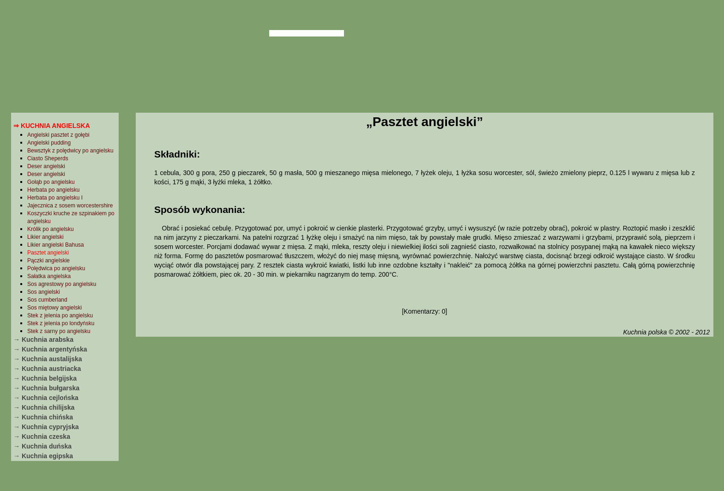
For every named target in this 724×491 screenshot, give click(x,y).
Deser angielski (46, 166)
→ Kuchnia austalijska (47, 359)
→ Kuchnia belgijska (45, 378)
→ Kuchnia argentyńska (50, 349)
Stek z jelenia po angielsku (60, 315)
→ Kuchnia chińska (43, 417)
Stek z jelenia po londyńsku (60, 323)
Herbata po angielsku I (55, 197)
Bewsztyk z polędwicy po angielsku (70, 150)
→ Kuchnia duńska (42, 446)
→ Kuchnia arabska (43, 339)
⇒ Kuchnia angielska (51, 125)
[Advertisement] (424, 412)
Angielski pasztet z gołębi (58, 135)
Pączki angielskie (48, 260)
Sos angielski (43, 292)
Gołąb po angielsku (51, 182)
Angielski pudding (49, 142)
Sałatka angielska (49, 276)
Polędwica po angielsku (56, 268)
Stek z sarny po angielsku (58, 331)
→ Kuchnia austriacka (47, 368)
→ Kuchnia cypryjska (46, 426)
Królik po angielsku (50, 229)
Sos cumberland (47, 300)
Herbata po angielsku (53, 190)
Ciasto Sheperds (47, 158)
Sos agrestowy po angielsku (61, 284)
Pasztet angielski (48, 252)
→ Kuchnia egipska (43, 456)
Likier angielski (45, 237)
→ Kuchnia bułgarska (46, 388)
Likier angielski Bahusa (55, 245)
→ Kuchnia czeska (41, 436)
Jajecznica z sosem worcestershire (70, 205)
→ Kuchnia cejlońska (45, 397)
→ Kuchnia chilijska (43, 407)
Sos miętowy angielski (54, 307)
